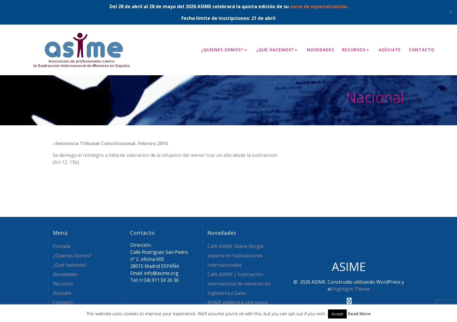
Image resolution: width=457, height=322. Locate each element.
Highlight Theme (351, 289)
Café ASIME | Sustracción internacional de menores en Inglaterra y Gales (238, 283)
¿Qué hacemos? (275, 49)
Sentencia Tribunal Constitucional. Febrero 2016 (111, 143)
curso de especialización (318, 6)
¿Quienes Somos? (222, 49)
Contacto (421, 49)
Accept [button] (337, 313)
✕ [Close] (451, 12)
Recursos (353, 49)
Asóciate (390, 49)
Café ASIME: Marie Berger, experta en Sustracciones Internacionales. (236, 255)
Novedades (320, 49)
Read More (359, 313)
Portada (62, 246)
